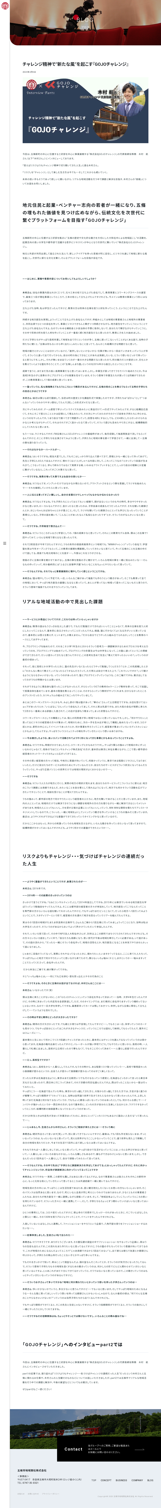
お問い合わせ (33, 1494)
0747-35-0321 (31, 1483)
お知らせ (21, 1494)
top (94, 1480)
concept (106, 1480)
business (121, 1480)
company (137, 1480)
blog (150, 1480)
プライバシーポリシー (50, 1494)
